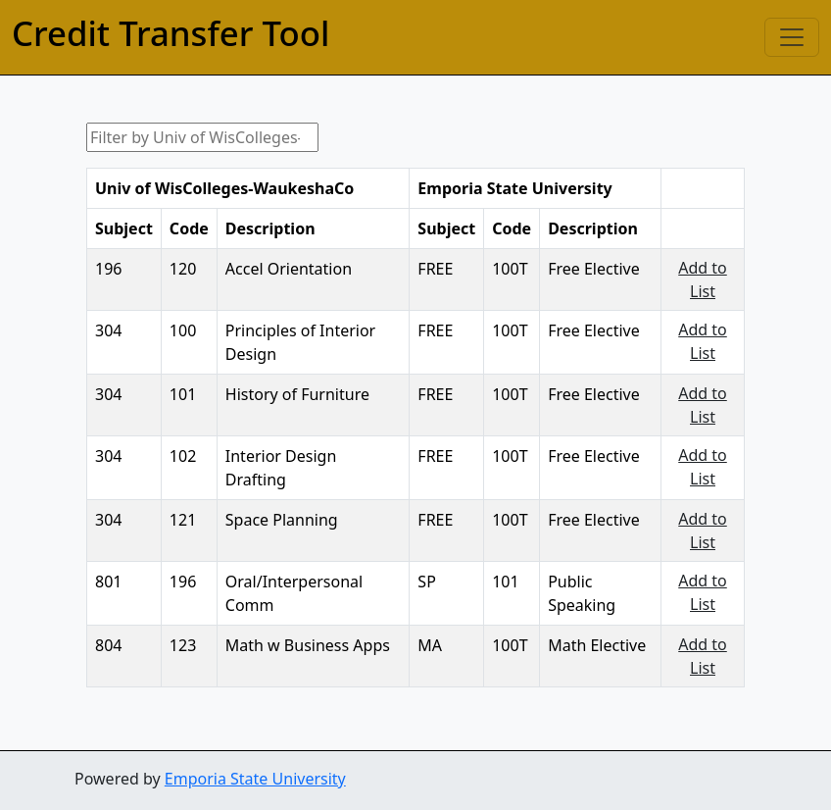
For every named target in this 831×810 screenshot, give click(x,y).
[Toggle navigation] (791, 37)
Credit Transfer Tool (170, 33)
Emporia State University (255, 778)
